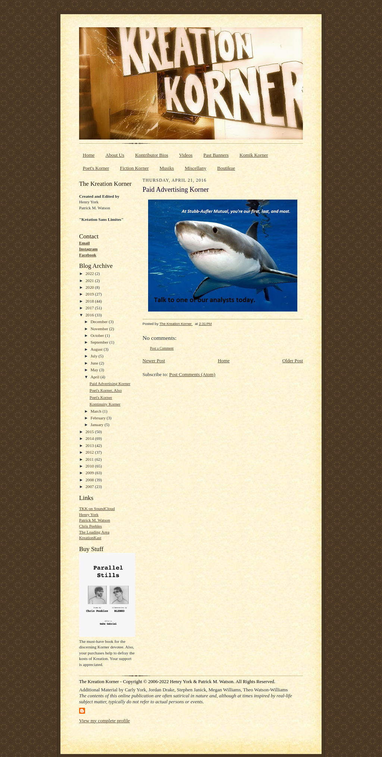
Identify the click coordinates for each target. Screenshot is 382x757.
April (95, 377)
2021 (90, 280)
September (100, 342)
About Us (115, 155)
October (98, 335)
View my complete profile (104, 720)
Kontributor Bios (151, 155)
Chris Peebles (90, 526)
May (95, 369)
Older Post (292, 360)
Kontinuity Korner (105, 404)
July (94, 356)
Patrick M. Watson (94, 520)
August (97, 349)
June (95, 363)
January (98, 424)
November (100, 328)
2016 (90, 315)
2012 (90, 452)
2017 (90, 308)
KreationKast (90, 537)
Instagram (88, 249)
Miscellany (195, 168)
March (97, 411)
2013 (90, 445)
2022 (90, 273)
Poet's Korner (96, 168)
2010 (90, 466)
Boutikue (226, 168)
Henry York (88, 514)
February (99, 418)
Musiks (167, 168)
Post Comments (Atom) (192, 374)
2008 (90, 480)
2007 (90, 486)
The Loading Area (94, 532)
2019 (90, 294)
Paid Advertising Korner (110, 383)
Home (89, 155)
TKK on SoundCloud (97, 508)
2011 (90, 459)
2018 (90, 301)
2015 (90, 431)
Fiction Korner (134, 168)
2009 (90, 472)
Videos (185, 155)
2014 (90, 438)
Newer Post (154, 360)
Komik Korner (253, 155)
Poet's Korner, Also (106, 390)
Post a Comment (162, 348)
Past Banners (216, 155)
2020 (90, 287)
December (100, 321)
